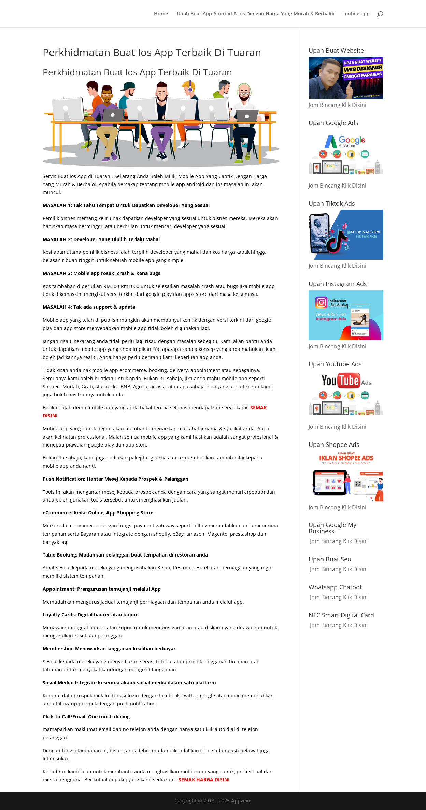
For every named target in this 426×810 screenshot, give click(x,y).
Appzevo (241, 800)
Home (161, 14)
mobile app (356, 14)
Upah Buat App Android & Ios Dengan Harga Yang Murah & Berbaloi (256, 14)
